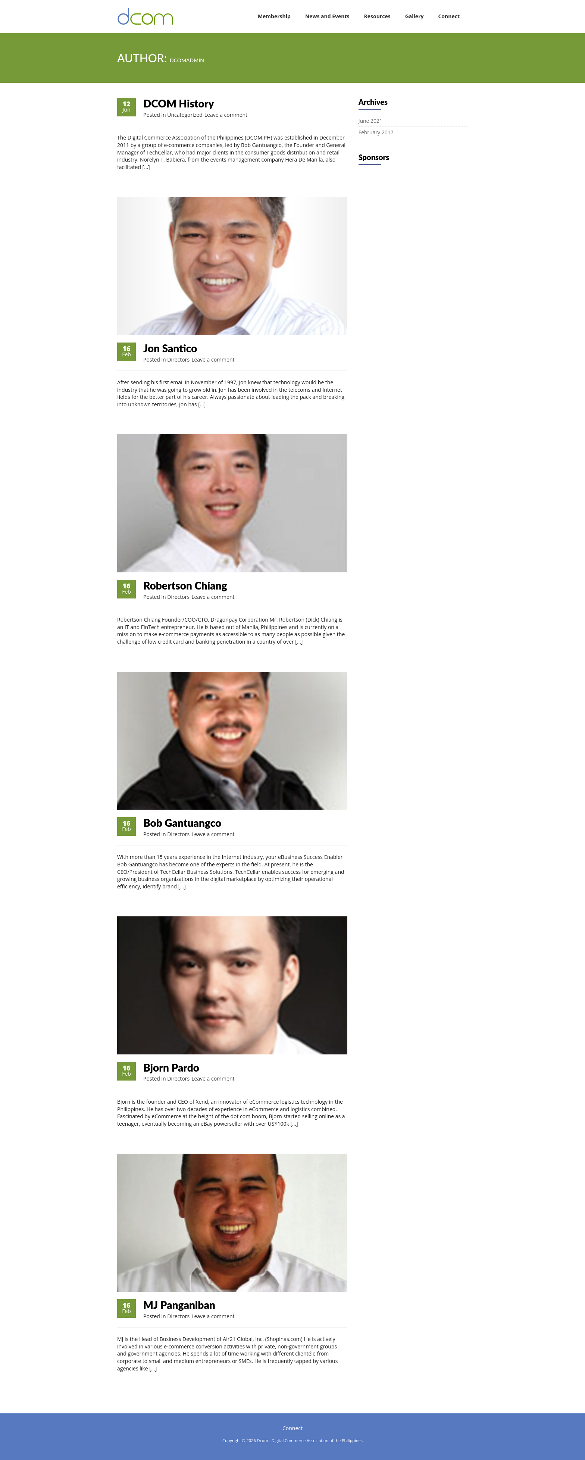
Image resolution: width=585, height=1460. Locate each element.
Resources (377, 16)
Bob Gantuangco (182, 822)
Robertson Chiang (185, 585)
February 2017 (376, 132)
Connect (449, 16)
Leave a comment (225, 114)
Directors (178, 359)
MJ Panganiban (179, 1304)
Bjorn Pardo (171, 1067)
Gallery (414, 16)
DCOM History (178, 103)
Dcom (262, 1440)
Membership (274, 16)
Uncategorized (184, 114)
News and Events (327, 16)
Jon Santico (170, 348)
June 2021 (370, 120)
